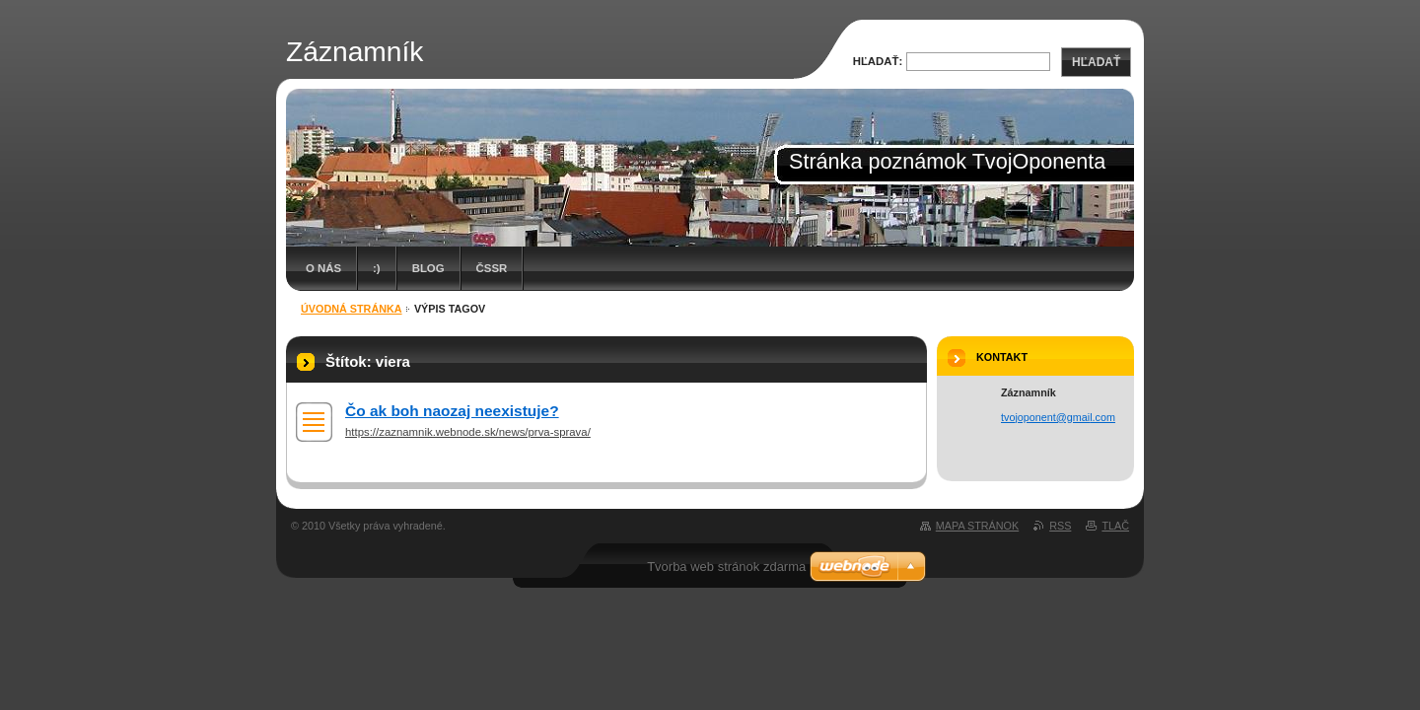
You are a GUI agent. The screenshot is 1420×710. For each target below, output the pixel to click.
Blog (428, 268)
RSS (1060, 526)
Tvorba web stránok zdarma (726, 566)
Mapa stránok (977, 526)
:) (377, 268)
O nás (323, 268)
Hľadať (1096, 62)
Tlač (1115, 526)
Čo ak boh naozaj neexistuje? (452, 410)
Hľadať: (878, 61)
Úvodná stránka (351, 309)
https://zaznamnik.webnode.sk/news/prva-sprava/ (468, 432)
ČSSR (492, 268)
